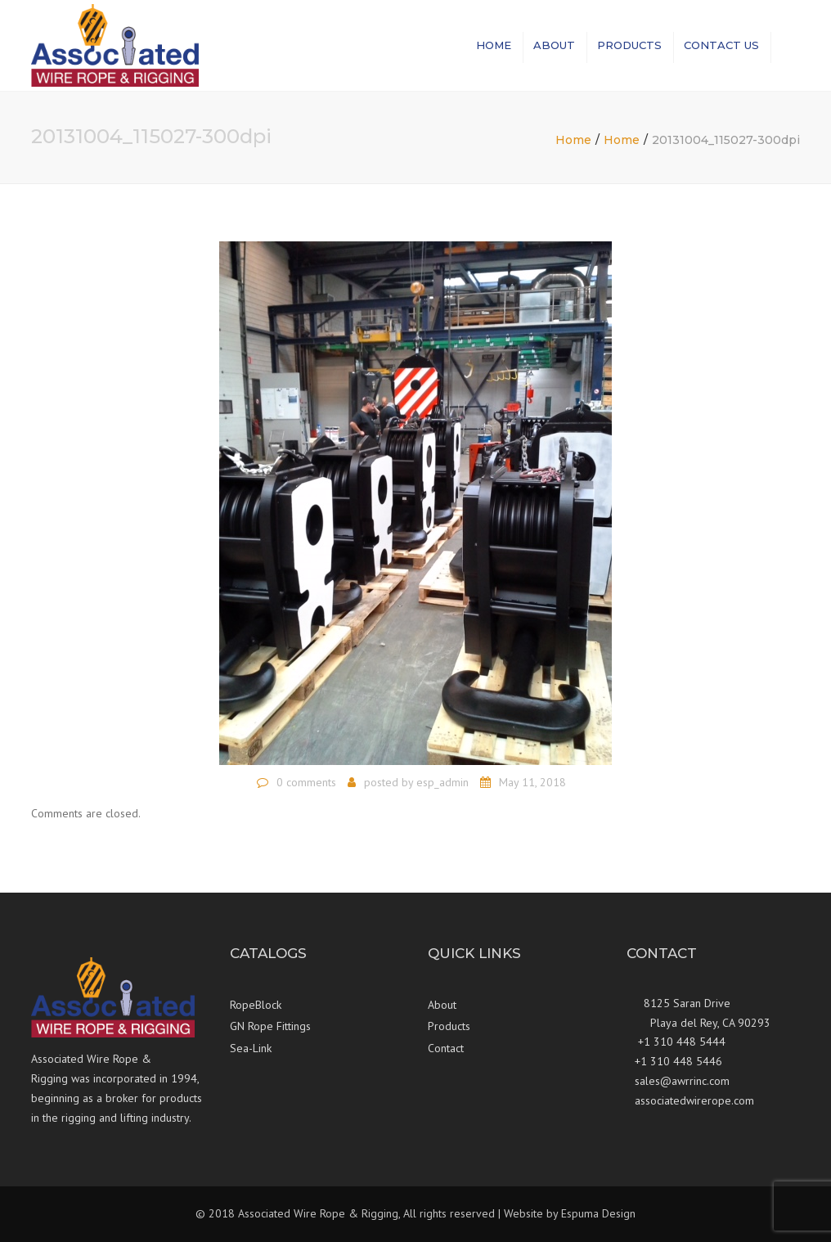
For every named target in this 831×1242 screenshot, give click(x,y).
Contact (446, 1048)
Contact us (721, 45)
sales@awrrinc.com (682, 1080)
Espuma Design (598, 1213)
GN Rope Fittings (270, 1026)
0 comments (306, 782)
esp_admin (442, 782)
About (554, 45)
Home (493, 45)
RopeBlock (255, 1004)
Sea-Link (251, 1048)
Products (629, 45)
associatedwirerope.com (694, 1100)
